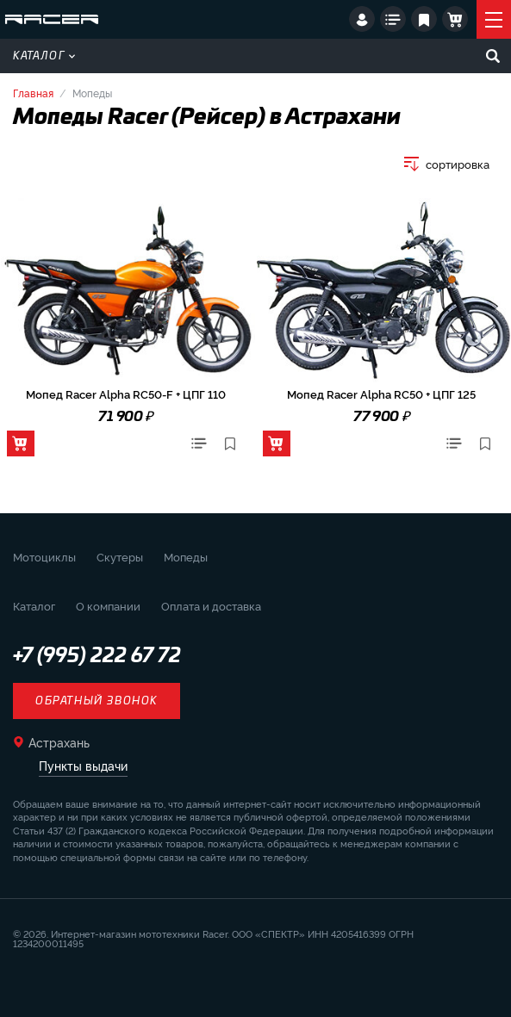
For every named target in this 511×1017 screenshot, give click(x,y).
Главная (33, 92)
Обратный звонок (96, 701)
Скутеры (120, 556)
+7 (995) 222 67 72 (97, 656)
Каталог (44, 56)
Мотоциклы (44, 556)
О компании (108, 605)
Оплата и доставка (211, 605)
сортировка (457, 164)
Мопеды (186, 556)
